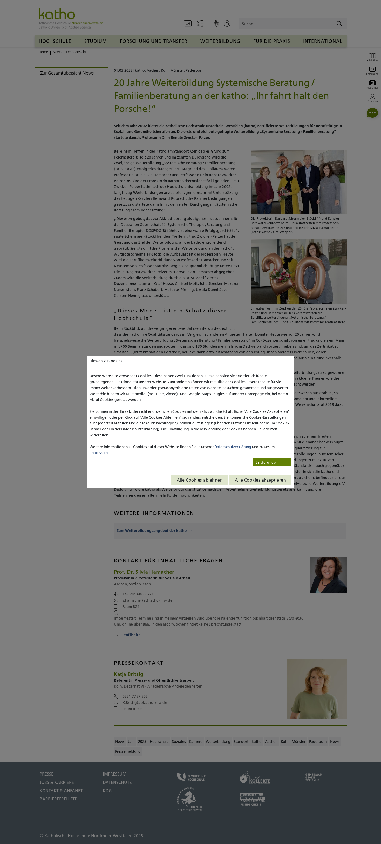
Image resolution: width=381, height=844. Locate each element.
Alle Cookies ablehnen (200, 480)
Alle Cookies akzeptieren (260, 480)
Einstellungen (266, 462)
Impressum (99, 452)
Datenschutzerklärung (232, 446)
